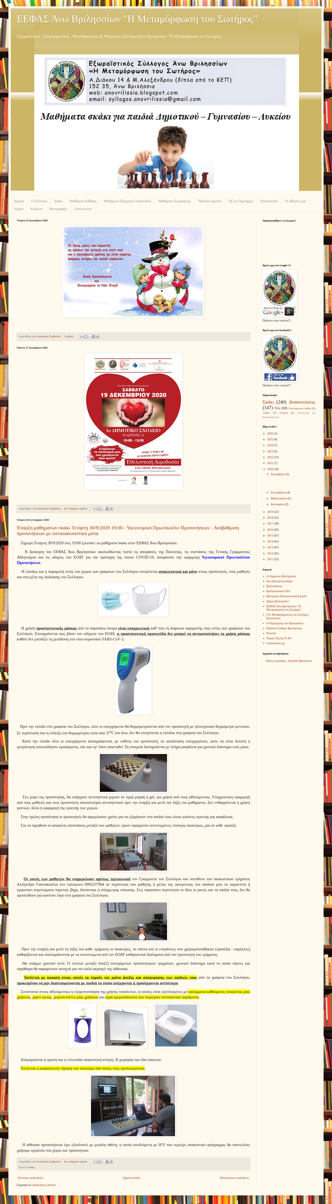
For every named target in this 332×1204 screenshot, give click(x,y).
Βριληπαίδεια (274, 586)
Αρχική (19, 201)
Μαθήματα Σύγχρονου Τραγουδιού (127, 201)
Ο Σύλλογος (39, 201)
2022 (270, 457)
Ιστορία (284, 412)
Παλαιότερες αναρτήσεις (234, 1177)
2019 (270, 511)
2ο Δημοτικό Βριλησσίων (281, 576)
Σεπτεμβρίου (278, 492)
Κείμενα (36, 209)
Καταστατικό (269, 201)
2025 (270, 439)
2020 (270, 469)
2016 (270, 529)
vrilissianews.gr (275, 643)
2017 (270, 523)
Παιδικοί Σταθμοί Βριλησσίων (284, 628)
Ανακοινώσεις (302, 402)
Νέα (277, 408)
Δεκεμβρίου (278, 474)
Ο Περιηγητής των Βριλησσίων (284, 623)
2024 (270, 445)
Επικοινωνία (83, 209)
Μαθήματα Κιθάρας (83, 201)
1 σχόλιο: (69, 336)
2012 (270, 553)
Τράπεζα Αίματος (209, 201)
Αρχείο (19, 209)
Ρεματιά (271, 633)
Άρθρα (266, 412)
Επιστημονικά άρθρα (300, 408)
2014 (270, 541)
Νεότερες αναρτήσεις (30, 1177)
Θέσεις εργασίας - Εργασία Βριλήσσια (289, 660)
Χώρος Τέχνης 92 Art (279, 638)
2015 (270, 535)
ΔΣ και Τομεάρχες (241, 201)
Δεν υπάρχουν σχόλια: (76, 508)
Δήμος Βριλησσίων (277, 601)
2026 (270, 433)
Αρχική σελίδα (131, 1177)
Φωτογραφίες (58, 209)
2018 (270, 517)
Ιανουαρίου (278, 504)
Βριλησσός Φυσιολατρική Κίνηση (286, 596)
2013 (270, 547)
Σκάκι (58, 201)
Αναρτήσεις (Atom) (43, 1185)
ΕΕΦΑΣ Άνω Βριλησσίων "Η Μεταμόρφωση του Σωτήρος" (137, 18)
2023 (270, 451)
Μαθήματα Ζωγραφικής (174, 201)
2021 (270, 463)
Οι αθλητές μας (295, 201)
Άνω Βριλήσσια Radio (279, 581)
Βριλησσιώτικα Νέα (278, 591)
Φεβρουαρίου (279, 498)
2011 (270, 559)
